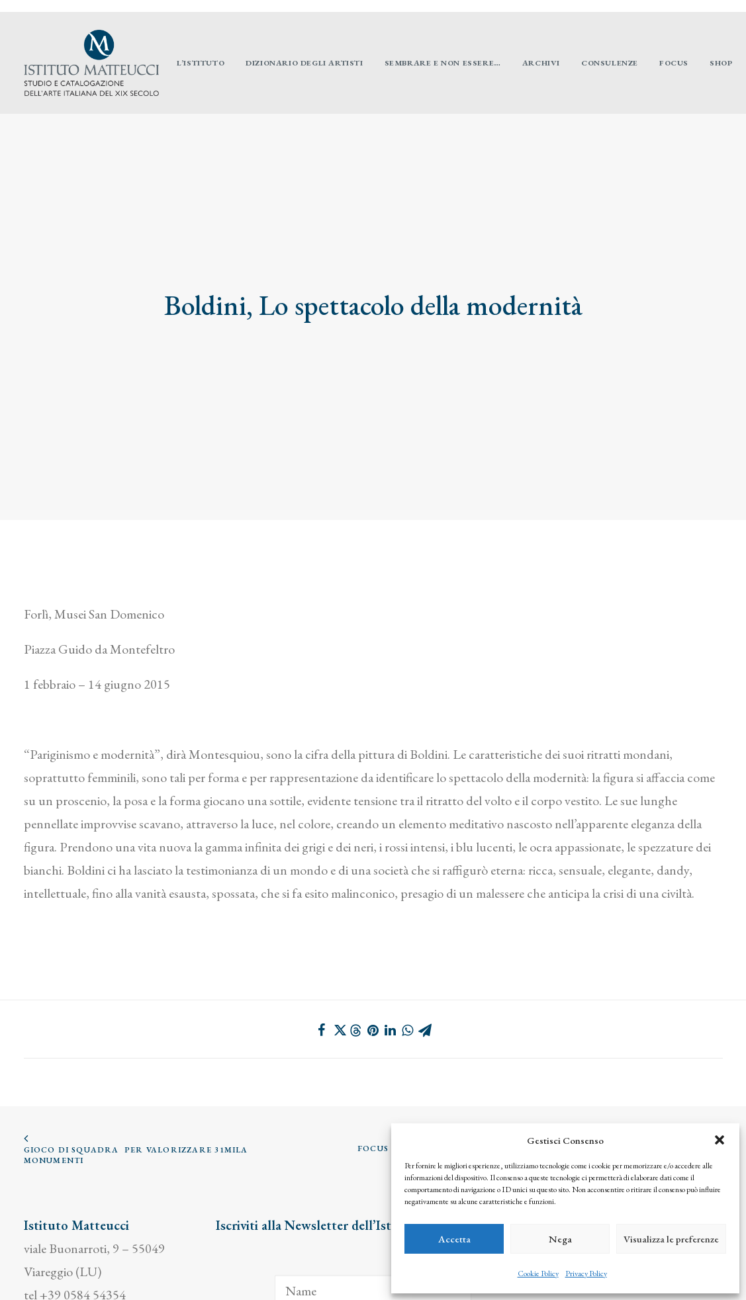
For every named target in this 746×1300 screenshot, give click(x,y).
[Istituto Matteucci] (92, 63)
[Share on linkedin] (390, 960)
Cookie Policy (538, 1273)
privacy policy (60, 1270)
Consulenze (609, 63)
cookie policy (143, 1270)
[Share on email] (425, 960)
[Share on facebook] (322, 960)
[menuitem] (724, 6)
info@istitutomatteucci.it (89, 1247)
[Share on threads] (356, 961)
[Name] (373, 1220)
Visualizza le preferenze (671, 1239)
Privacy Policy (586, 1273)
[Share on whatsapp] (408, 960)
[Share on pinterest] (373, 960)
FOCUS (673, 63)
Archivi (541, 63)
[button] (719, 1140)
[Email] (373, 1259)
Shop (721, 63)
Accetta (454, 1239)
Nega (560, 1239)
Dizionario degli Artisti (304, 63)
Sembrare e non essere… (443, 63)
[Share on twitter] (339, 960)
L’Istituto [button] (200, 63)
